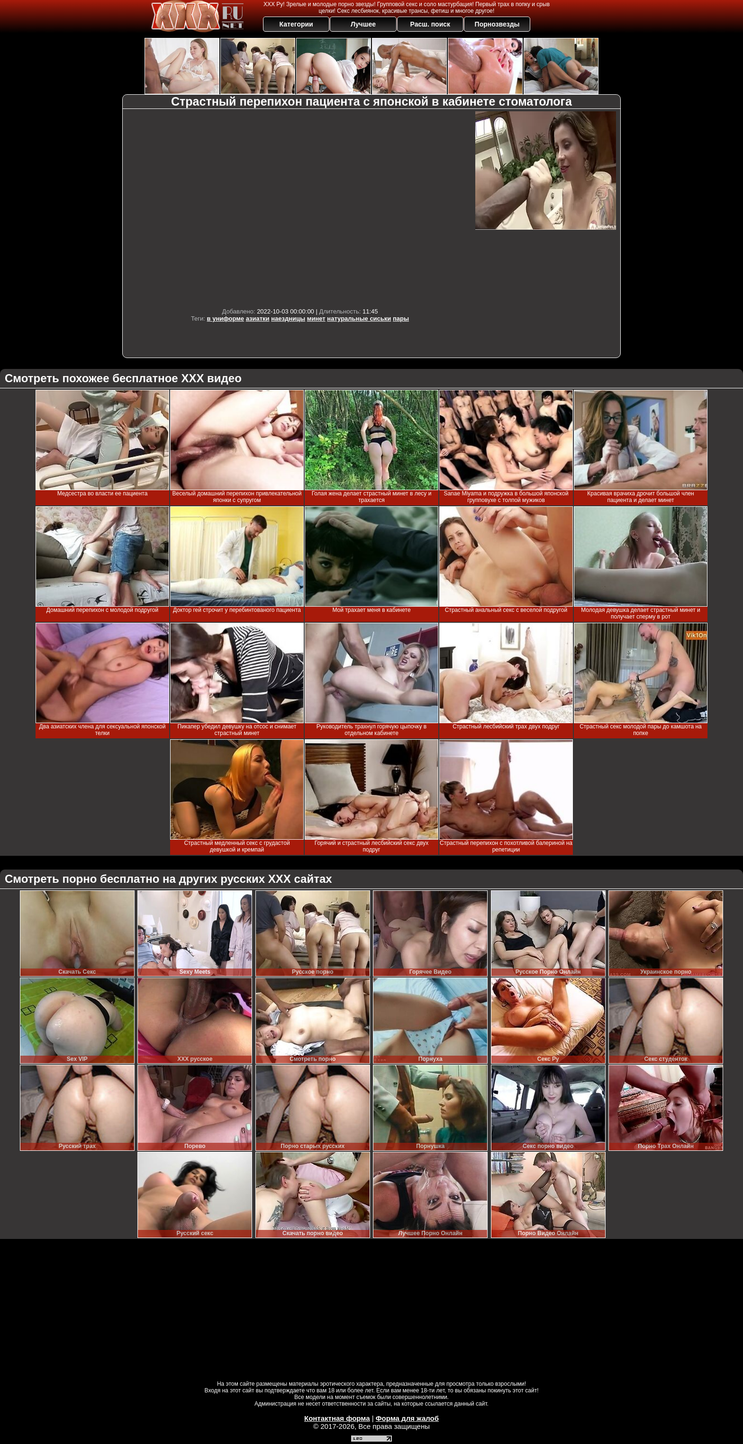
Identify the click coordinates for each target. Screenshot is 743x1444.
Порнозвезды (497, 24)
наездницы (288, 318)
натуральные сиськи (359, 318)
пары (401, 318)
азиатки (258, 318)
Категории (296, 24)
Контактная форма (337, 1418)
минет (316, 318)
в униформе (225, 318)
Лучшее (363, 24)
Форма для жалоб (407, 1418)
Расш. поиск (430, 24)
